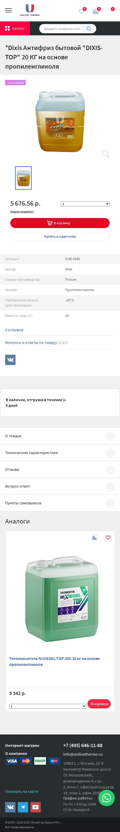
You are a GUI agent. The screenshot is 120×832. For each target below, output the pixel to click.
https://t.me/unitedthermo (23, 807)
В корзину (62, 223)
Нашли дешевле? (22, 211)
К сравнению (94, 538)
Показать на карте (21, 791)
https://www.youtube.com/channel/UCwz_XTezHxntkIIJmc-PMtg (35, 807)
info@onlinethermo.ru (83, 754)
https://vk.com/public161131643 (10, 807)
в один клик (60, 236)
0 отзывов (14, 329)
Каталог (18, 28)
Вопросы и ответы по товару (36, 342)
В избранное (108, 538)
